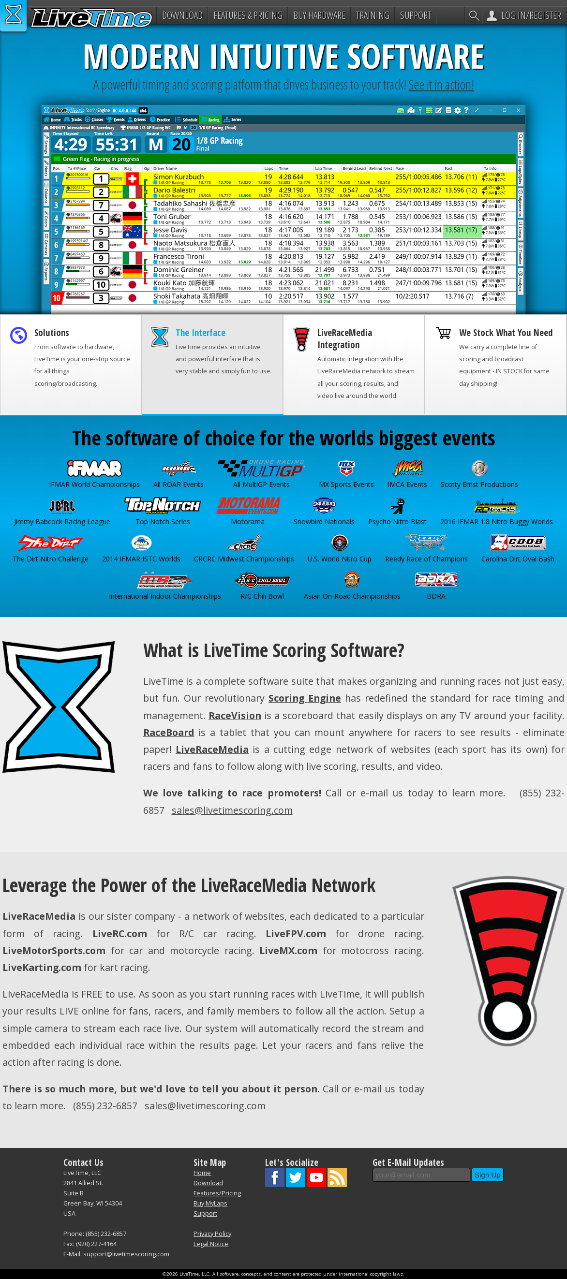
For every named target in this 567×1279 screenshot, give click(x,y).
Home (202, 1173)
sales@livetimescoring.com (232, 810)
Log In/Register (531, 15)
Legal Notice (211, 1244)
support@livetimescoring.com (126, 1254)
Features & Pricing (248, 15)
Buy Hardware (319, 15)
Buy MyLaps (210, 1203)
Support (415, 15)
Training (372, 15)
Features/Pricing (217, 1193)
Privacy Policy (212, 1234)
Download (182, 15)
